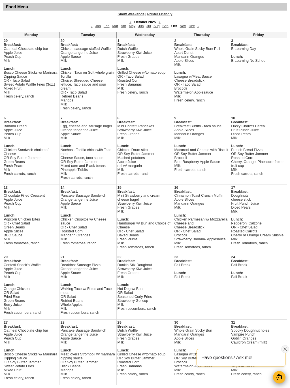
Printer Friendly (159, 14)
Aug (156, 26)
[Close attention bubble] (285, 349)
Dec (192, 26)
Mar (115, 26)
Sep (165, 26)
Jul (148, 26)
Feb (107, 26)
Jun (141, 26)
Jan (98, 26)
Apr (123, 26)
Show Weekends (131, 14)
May (132, 26)
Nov (183, 26)
